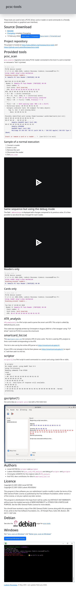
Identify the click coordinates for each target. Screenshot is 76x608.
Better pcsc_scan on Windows (40, 534)
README (10, 31)
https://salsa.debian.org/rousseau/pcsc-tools (38, 45)
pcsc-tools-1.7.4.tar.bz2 (30, 36)
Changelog (11, 33)
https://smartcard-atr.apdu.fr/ (48, 345)
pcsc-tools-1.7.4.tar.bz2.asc (50, 36)
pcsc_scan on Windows (16, 534)
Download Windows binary (15, 538)
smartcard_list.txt (14, 339)
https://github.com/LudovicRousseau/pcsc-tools (21, 47)
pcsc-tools (46, 523)
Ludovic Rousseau (10, 585)
